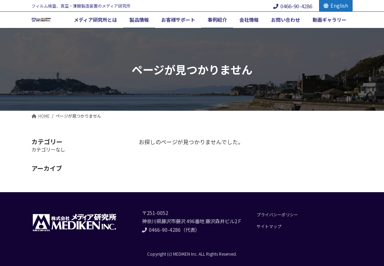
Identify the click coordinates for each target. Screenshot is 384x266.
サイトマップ (269, 226)
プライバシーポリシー (277, 214)
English (336, 5)
